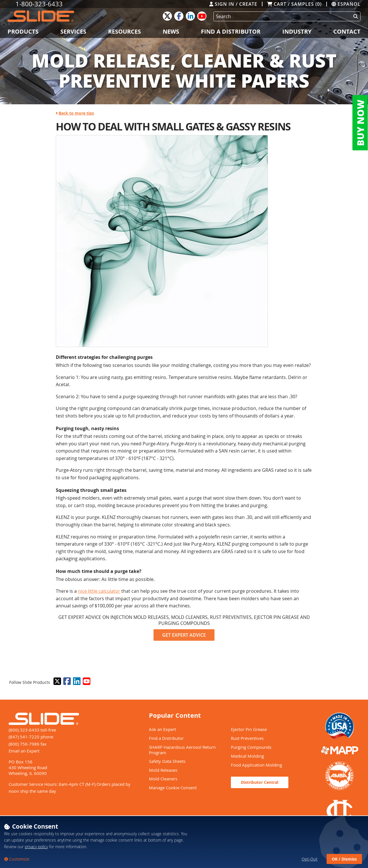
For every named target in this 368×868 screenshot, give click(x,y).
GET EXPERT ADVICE (184, 635)
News (171, 31)
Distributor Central (259, 782)
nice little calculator (99, 591)
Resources (124, 31)
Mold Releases (163, 770)
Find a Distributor (230, 31)
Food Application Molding (256, 764)
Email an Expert (24, 751)
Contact (347, 31)
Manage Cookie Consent (173, 787)
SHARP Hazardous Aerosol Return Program (182, 749)
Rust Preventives (247, 738)
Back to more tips (75, 113)
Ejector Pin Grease (249, 729)
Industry (296, 31)
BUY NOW (360, 123)
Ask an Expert (162, 729)
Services (73, 31)
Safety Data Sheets (167, 761)
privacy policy (36, 854)
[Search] (281, 16)
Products (23, 31)
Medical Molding (247, 756)
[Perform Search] (354, 16)
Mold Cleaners (163, 778)
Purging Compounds (251, 747)
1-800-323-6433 (39, 4)
